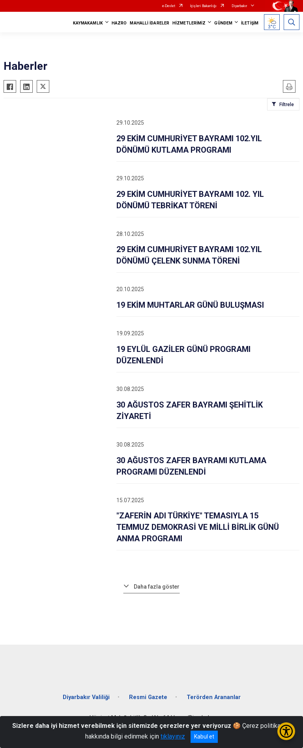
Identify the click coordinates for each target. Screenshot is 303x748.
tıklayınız (173, 736)
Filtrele (286, 104)
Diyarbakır (239, 6)
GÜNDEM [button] (223, 23)
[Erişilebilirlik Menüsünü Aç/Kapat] (286, 731)
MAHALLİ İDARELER (149, 23)
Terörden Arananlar (214, 697)
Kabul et (204, 736)
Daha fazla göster (157, 586)
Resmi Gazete (148, 697)
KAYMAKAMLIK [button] (88, 23)
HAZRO (119, 23)
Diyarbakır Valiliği (86, 697)
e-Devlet (168, 6)
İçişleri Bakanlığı (203, 6)
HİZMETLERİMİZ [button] (189, 23)
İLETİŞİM (249, 23)
